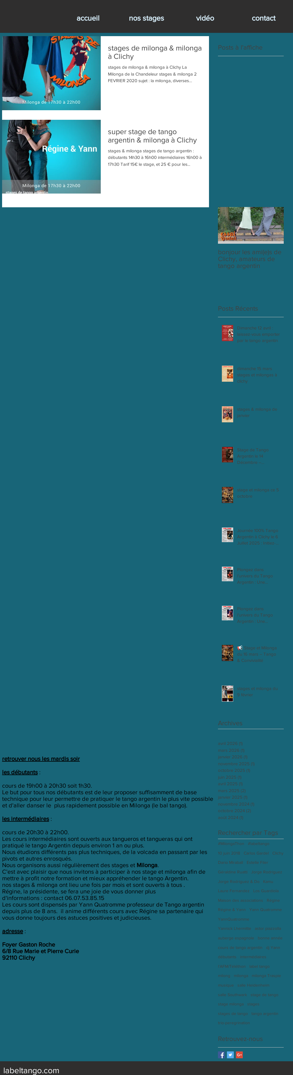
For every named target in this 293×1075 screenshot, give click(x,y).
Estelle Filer (257, 862)
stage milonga (231, 1004)
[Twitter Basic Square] (230, 1054)
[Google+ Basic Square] (239, 1054)
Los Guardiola (266, 890)
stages (253, 1004)
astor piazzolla (268, 928)
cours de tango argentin (240, 947)
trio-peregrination (234, 1022)
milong (224, 975)
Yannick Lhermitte (234, 928)
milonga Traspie (266, 975)
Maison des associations (240, 900)
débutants (227, 956)
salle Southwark (232, 994)
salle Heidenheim (253, 985)
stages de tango (233, 1013)
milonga (241, 975)
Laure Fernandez (234, 890)
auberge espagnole (236, 938)
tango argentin (264, 1013)
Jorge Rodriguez (266, 871)
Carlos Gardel (256, 853)
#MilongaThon (231, 843)
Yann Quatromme (265, 909)
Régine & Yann (232, 909)
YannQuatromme (233, 919)
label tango (259, 966)
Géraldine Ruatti (233, 871)
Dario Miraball (230, 862)
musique (226, 985)
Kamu (268, 881)
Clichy (277, 853)
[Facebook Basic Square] (221, 1054)
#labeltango (258, 843)
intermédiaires (253, 956)
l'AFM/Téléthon (232, 966)
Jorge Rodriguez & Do (239, 881)
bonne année (270, 938)
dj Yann (273, 947)
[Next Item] (274, 225)
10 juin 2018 (229, 853)
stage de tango (264, 994)
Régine (273, 900)
